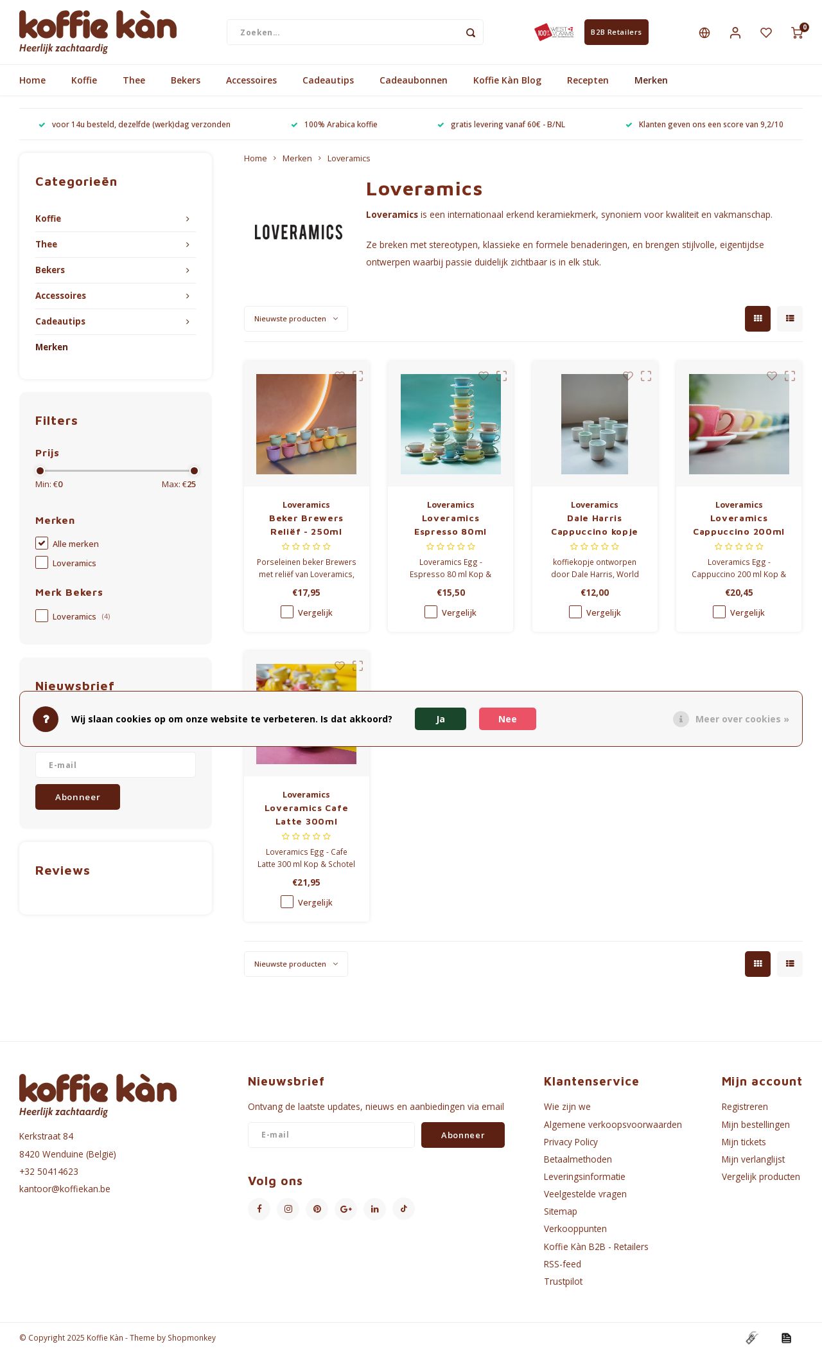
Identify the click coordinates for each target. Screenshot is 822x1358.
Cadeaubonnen (414, 85)
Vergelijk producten (761, 1181)
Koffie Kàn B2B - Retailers (596, 1251)
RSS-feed (562, 1268)
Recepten (588, 85)
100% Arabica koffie (334, 129)
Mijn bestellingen (756, 1129)
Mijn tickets (744, 1146)
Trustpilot (563, 1286)
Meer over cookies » (742, 719)
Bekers (185, 85)
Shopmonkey (192, 1342)
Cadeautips (328, 85)
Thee (134, 85)
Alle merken (76, 549)
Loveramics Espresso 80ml (450, 529)
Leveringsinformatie (584, 1181)
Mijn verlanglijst (753, 1164)
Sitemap (560, 1216)
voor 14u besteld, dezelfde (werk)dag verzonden (135, 129)
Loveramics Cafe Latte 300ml (307, 819)
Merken (651, 85)
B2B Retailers (616, 34)
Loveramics (74, 568)
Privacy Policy (571, 1146)
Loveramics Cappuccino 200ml (739, 529)
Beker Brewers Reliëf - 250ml (306, 529)
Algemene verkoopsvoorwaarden (613, 1129)
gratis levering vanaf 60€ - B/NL (501, 129)
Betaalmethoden (578, 1164)
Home (32, 85)
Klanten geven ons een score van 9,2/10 (704, 129)
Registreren (745, 1111)
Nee (507, 719)
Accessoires (251, 85)
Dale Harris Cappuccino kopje (594, 529)
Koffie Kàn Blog (507, 85)
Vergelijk (315, 617)
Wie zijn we (567, 1111)
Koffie (84, 85)
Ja (440, 719)
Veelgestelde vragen (585, 1199)
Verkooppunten (575, 1234)
